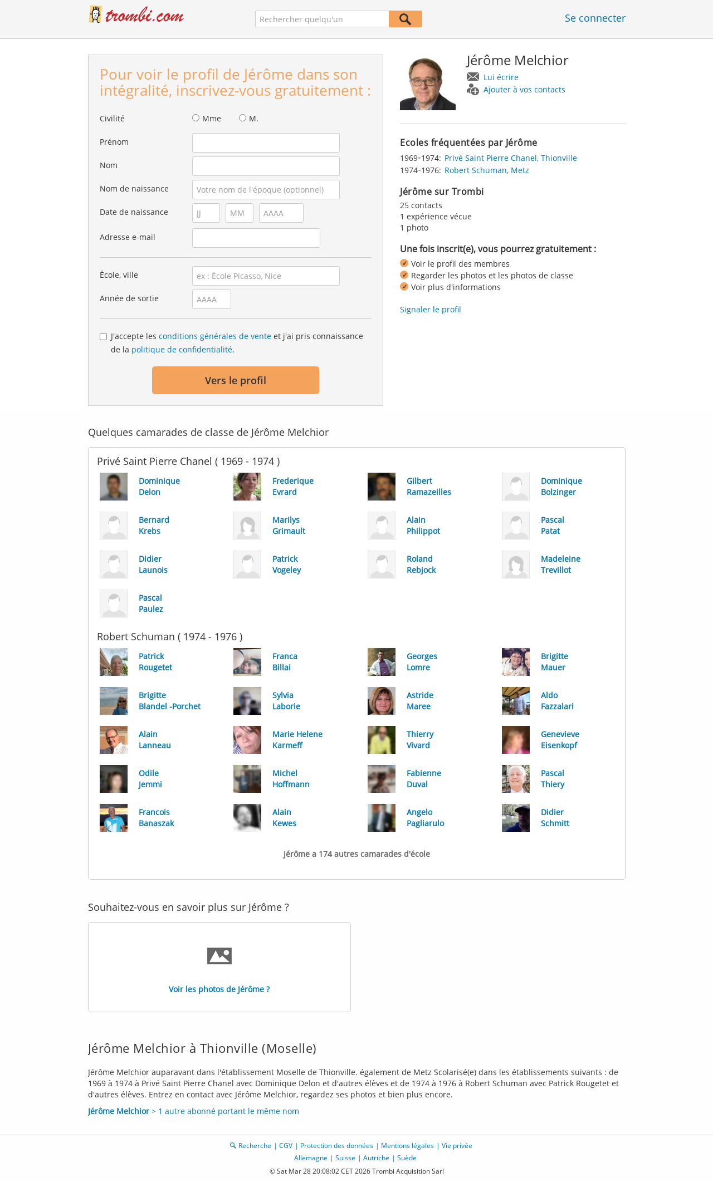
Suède (407, 1158)
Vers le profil (235, 380)
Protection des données (336, 1145)
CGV (285, 1145)
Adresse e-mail (127, 237)
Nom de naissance (134, 188)
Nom (109, 165)
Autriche (376, 1158)
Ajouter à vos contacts (524, 89)
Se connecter (595, 17)
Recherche (254, 1145)
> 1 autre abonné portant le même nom (193, 1111)
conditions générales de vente (215, 336)
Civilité (112, 118)
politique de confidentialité (181, 349)
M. (253, 118)
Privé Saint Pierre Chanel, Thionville (511, 158)
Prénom (114, 141)
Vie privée (457, 1145)
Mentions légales (407, 1145)
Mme (211, 118)
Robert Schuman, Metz (487, 170)
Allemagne (311, 1158)
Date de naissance (134, 212)
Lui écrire (501, 77)
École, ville (119, 274)
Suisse (345, 1158)
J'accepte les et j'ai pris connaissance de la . (237, 343)
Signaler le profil (430, 309)
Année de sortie (129, 298)
